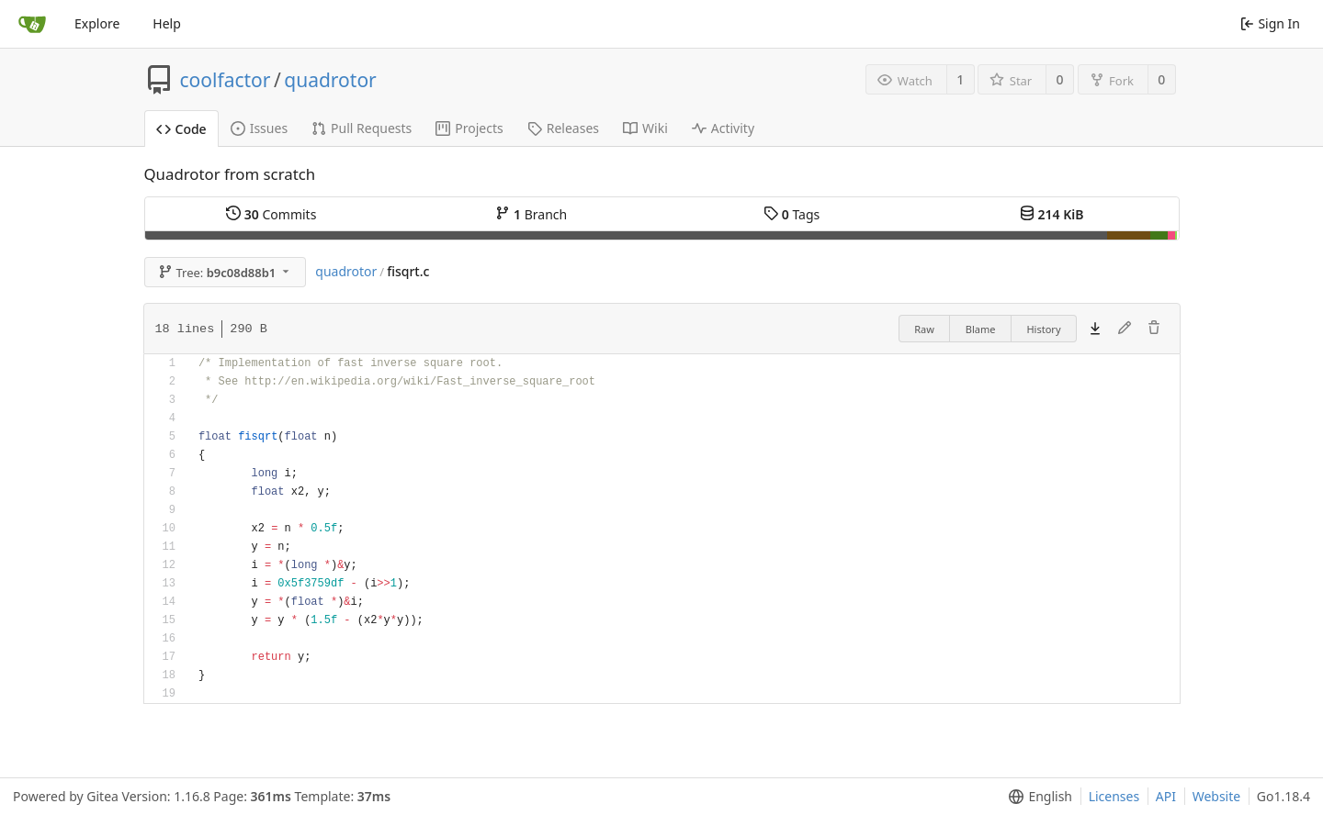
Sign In (1270, 23)
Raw (924, 329)
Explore (96, 23)
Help (167, 23)
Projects (469, 128)
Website (1217, 796)
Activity (723, 128)
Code (181, 129)
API (1166, 796)
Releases (563, 128)
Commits (271, 214)
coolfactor (225, 80)
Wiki (645, 128)
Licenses (1114, 796)
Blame (981, 329)
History (1043, 329)
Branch (531, 214)
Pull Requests (361, 128)
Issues (259, 128)
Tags (791, 214)
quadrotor (330, 80)
